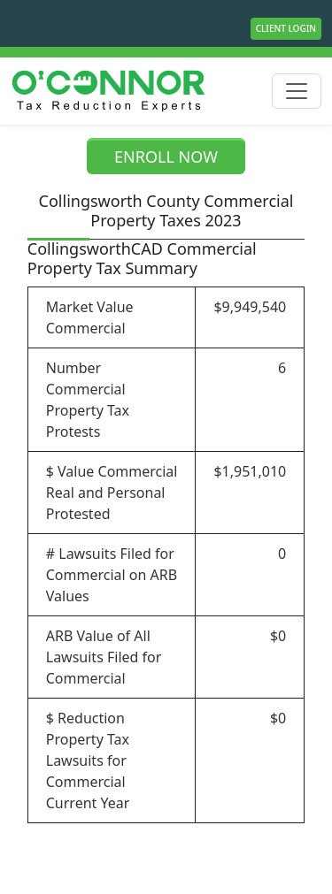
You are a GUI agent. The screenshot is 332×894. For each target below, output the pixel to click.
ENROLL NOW (166, 156)
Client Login (286, 28)
